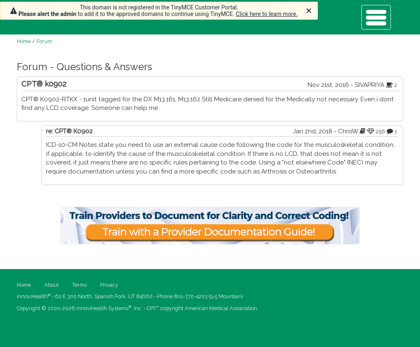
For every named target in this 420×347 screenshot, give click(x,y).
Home (24, 41)
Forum (44, 41)
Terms (79, 285)
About (51, 285)
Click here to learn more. (267, 14)
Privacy (109, 285)
